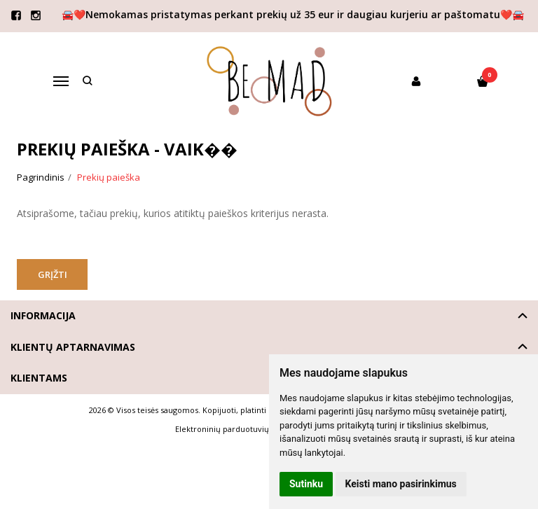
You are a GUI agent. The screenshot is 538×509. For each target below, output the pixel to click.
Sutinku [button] (306, 483)
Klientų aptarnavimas (73, 347)
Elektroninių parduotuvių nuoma (236, 429)
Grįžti (54, 274)
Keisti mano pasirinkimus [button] (401, 483)
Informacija (43, 315)
